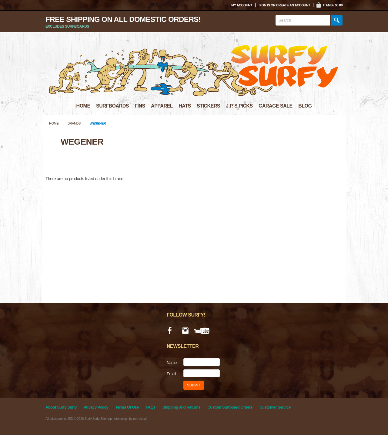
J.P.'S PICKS (239, 105)
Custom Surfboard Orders (230, 407)
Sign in (264, 5)
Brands (74, 123)
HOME (83, 105)
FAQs (151, 407)
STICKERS (208, 105)
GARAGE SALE (276, 105)
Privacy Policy (96, 407)
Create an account (293, 5)
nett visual (139, 418)
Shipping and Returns (181, 407)
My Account (241, 5)
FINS (140, 105)
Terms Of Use (127, 407)
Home (54, 123)
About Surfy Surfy (61, 407)
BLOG (305, 105)
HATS (185, 105)
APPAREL (162, 105)
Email (171, 374)
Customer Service (275, 407)
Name (172, 362)
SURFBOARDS (112, 105)
